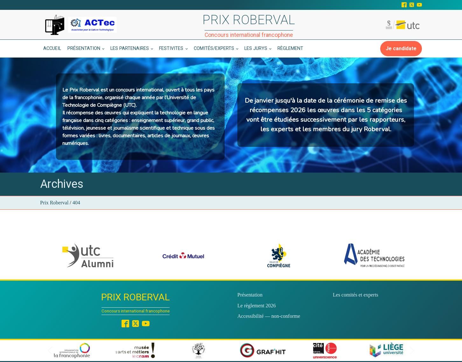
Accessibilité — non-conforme (268, 316)
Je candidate (401, 48)
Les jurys (255, 48)
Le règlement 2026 (256, 305)
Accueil (52, 48)
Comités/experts (214, 48)
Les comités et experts (355, 294)
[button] (88, 255)
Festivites (171, 48)
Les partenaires (129, 48)
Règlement (290, 48)
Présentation (83, 48)
